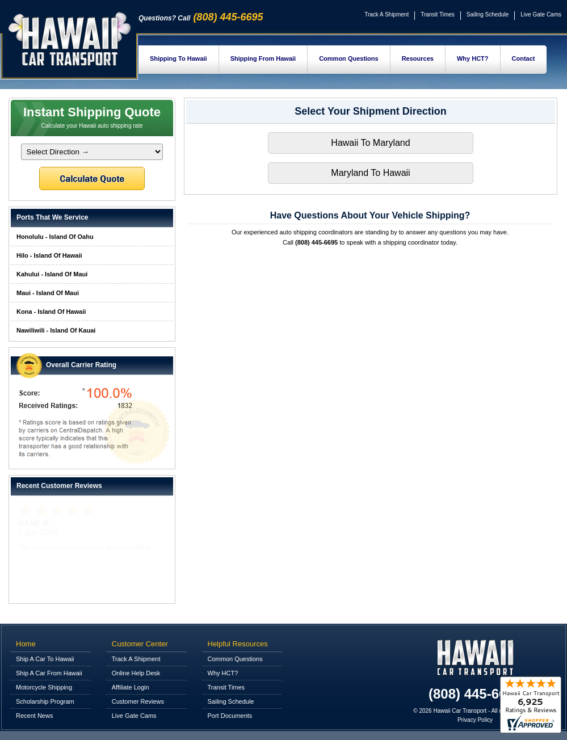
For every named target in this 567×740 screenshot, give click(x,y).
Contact (523, 58)
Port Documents (230, 715)
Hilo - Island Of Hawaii (49, 255)
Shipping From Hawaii (263, 58)
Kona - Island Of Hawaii (51, 311)
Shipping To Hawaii (178, 58)
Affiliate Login (130, 687)
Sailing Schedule (488, 14)
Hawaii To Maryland (370, 143)
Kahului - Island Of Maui (51, 274)
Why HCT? (473, 58)
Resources (418, 58)
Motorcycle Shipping (44, 687)
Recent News (34, 715)
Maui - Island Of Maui (47, 292)
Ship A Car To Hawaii (45, 658)
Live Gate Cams (540, 14)
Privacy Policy (475, 720)
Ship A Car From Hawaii (49, 673)
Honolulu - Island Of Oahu (55, 236)
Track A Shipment (386, 14)
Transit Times (438, 14)
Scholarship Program (45, 701)
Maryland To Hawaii (370, 173)
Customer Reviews (138, 701)
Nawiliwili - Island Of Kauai (55, 330)
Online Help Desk (136, 673)
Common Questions (349, 58)
